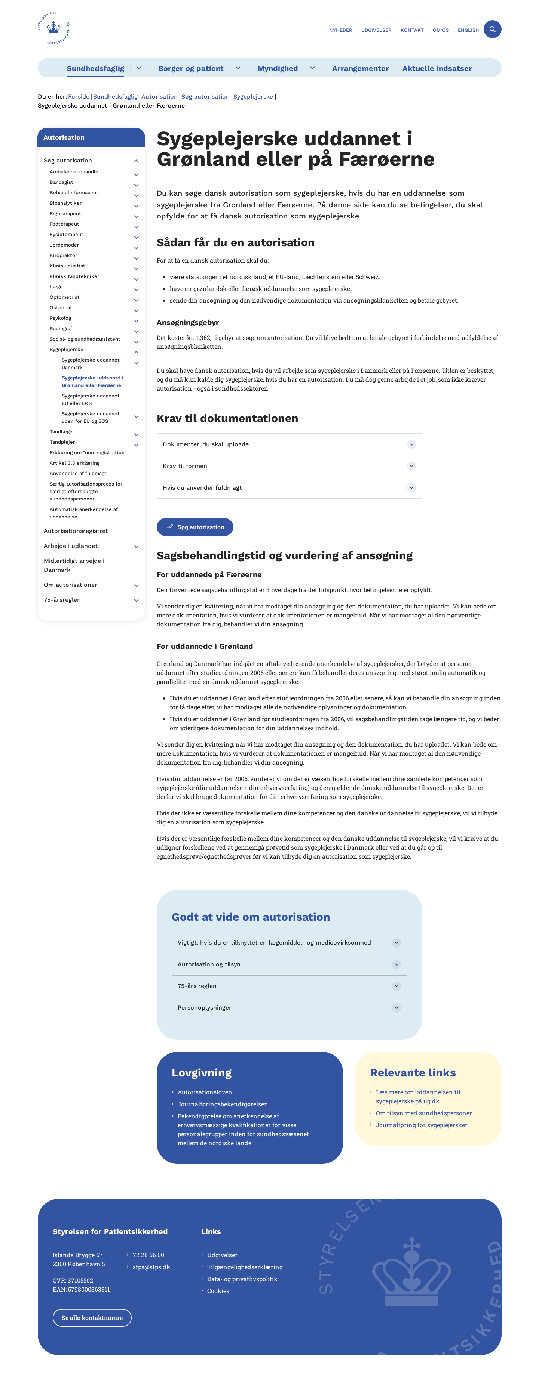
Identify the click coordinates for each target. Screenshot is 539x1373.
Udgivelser (222, 1255)
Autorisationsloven (205, 1092)
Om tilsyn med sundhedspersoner (424, 1113)
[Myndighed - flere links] (311, 68)
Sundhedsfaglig (95, 68)
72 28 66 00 (148, 1255)
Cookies (218, 1291)
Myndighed (278, 68)
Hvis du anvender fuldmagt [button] (202, 487)
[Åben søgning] (493, 29)
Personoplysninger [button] (205, 1007)
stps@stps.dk (151, 1267)
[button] (134, 161)
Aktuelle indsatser (437, 68)
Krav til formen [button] (185, 465)
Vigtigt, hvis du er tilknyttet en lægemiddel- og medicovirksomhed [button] (274, 942)
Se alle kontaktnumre (92, 1317)
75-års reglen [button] (197, 985)
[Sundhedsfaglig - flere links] (137, 68)
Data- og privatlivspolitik (242, 1279)
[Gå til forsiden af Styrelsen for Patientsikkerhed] (54, 29)
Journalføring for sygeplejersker (422, 1125)
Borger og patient (191, 68)
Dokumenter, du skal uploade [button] (206, 444)
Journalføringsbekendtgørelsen (223, 1104)
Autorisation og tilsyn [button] (209, 964)
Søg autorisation (195, 527)
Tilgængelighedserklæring (245, 1267)
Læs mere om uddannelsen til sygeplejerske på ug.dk (418, 1096)
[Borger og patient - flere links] (237, 68)
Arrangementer (360, 68)
